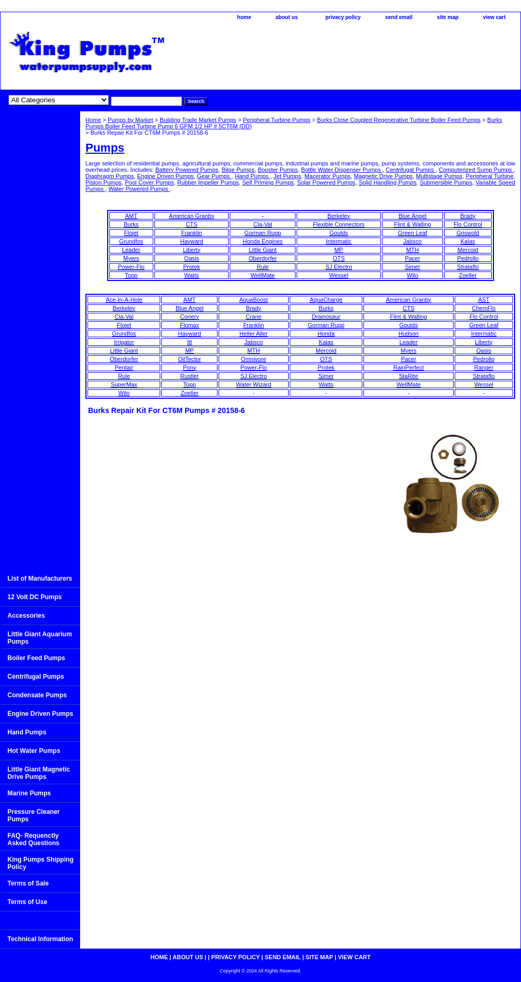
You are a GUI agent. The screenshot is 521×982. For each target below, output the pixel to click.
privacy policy (343, 17)
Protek (191, 267)
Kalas (468, 241)
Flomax (189, 325)
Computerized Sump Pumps (476, 169)
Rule (263, 267)
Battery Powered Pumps (187, 169)
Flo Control (468, 224)
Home (93, 120)
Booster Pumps (278, 169)
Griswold (467, 233)
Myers (131, 258)
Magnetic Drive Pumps (383, 176)
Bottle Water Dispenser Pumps (341, 169)
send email (399, 17)
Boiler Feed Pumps (36, 658)
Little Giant (263, 250)
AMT (131, 216)
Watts (191, 275)
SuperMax (124, 384)
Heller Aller (253, 333)
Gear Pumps (214, 176)
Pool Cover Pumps (149, 182)
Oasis (191, 258)
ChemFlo (484, 308)
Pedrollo (468, 258)
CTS (191, 224)
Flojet (131, 233)
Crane (254, 316)
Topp (131, 275)
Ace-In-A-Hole (124, 299)
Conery (189, 316)
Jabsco (412, 241)
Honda (325, 333)
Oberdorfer (263, 258)
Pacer (412, 258)
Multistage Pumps (439, 176)
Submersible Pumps (446, 182)
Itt (189, 342)
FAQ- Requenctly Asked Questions (33, 839)
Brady (467, 216)
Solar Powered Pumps (326, 182)
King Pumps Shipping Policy (40, 863)
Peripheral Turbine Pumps (276, 120)
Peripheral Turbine (490, 176)
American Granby (191, 216)
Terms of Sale (28, 883)
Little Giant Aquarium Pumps (39, 637)
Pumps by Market (130, 120)
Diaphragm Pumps (109, 176)
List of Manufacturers (39, 578)
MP (338, 250)
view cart (494, 17)
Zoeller (468, 275)
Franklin (191, 233)
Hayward (191, 241)
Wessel (339, 275)
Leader (131, 250)
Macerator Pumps (328, 176)
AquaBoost (253, 299)
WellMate (262, 275)
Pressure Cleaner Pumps (33, 815)
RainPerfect (408, 367)
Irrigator (124, 342)
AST (483, 299)
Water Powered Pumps (139, 189)
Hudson (408, 333)
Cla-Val (263, 224)
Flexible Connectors (338, 224)
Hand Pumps (252, 176)
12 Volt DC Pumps (34, 597)
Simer (412, 267)
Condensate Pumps (37, 695)
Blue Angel (412, 216)
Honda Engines (263, 241)
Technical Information (40, 939)
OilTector (189, 359)
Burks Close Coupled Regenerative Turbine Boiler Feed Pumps (399, 120)
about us (287, 17)
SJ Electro (338, 267)
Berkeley (338, 216)
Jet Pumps (287, 176)
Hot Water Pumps (33, 751)
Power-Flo (131, 267)
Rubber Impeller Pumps (208, 182)
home (244, 17)
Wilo (412, 275)
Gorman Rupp (263, 233)
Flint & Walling (412, 224)
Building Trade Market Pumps (198, 120)
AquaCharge (326, 299)
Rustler (189, 376)
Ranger (483, 367)
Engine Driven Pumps (165, 176)
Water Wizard (253, 384)
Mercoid (467, 250)
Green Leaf (412, 233)
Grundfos (131, 241)
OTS (339, 258)
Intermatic (338, 241)
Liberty (192, 250)
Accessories (26, 615)
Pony (189, 367)
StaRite (408, 376)
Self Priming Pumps (267, 182)
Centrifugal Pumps (411, 169)
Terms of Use (27, 902)
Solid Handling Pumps (387, 182)
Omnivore (253, 359)
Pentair (124, 367)
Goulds (338, 233)
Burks (131, 224)
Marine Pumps (29, 793)
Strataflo (468, 267)
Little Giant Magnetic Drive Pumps (38, 773)
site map (448, 17)
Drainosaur (326, 316)
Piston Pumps (103, 182)
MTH (412, 250)
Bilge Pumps (238, 169)
